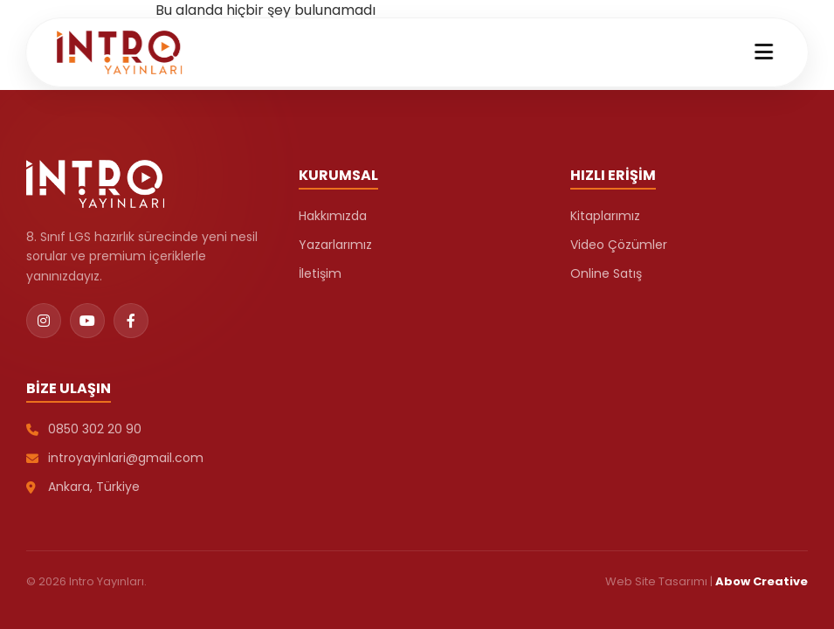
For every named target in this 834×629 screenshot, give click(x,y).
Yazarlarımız (335, 244)
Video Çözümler (618, 244)
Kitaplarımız (605, 216)
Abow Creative (761, 581)
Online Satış (606, 273)
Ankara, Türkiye (83, 486)
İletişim (320, 273)
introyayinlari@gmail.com (114, 458)
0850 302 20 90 (83, 429)
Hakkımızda (333, 216)
